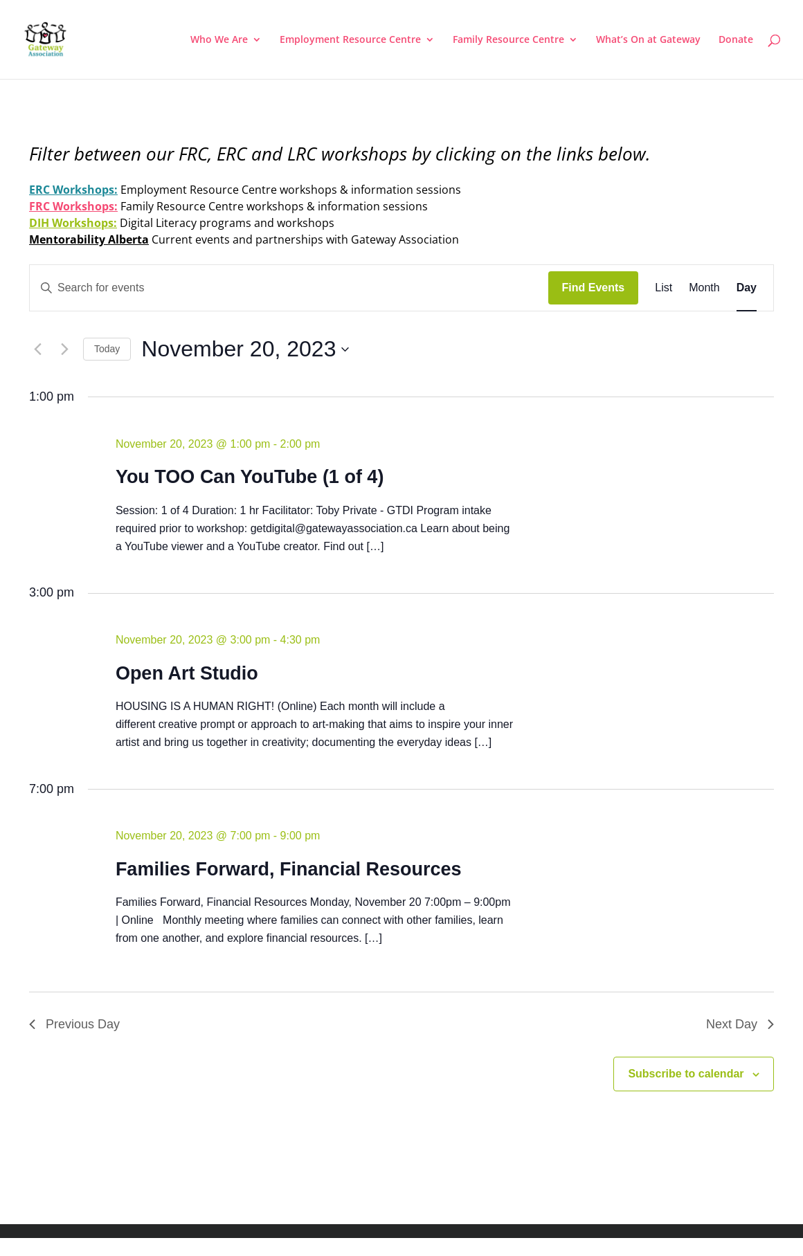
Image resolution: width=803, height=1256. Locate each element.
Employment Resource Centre (350, 40)
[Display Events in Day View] (747, 288)
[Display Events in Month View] (704, 288)
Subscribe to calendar (685, 1074)
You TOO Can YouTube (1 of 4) (250, 476)
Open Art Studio (187, 673)
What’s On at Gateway (648, 40)
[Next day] (64, 349)
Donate (736, 40)
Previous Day (74, 1024)
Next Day (740, 1024)
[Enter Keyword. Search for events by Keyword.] (289, 288)
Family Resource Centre (508, 40)
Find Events (593, 287)
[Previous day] (37, 349)
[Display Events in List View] (663, 288)
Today (107, 348)
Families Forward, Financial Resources (289, 869)
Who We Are (219, 40)
